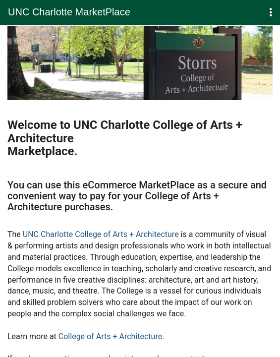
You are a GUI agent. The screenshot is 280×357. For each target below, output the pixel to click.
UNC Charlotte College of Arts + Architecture (101, 234)
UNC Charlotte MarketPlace (69, 11)
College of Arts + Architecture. (111, 336)
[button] (271, 12)
